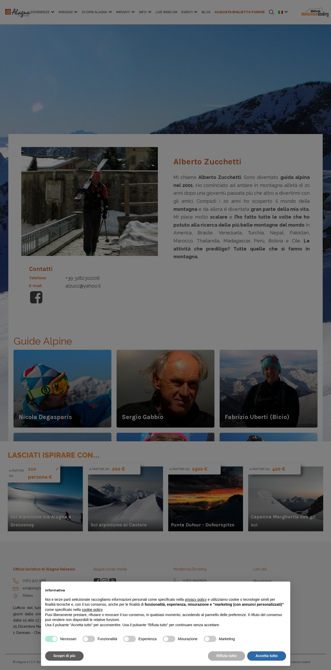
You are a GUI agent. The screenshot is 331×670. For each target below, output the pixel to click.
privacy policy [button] (196, 599)
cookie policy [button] (92, 610)
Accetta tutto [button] (266, 656)
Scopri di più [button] (64, 656)
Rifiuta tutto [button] (226, 656)
